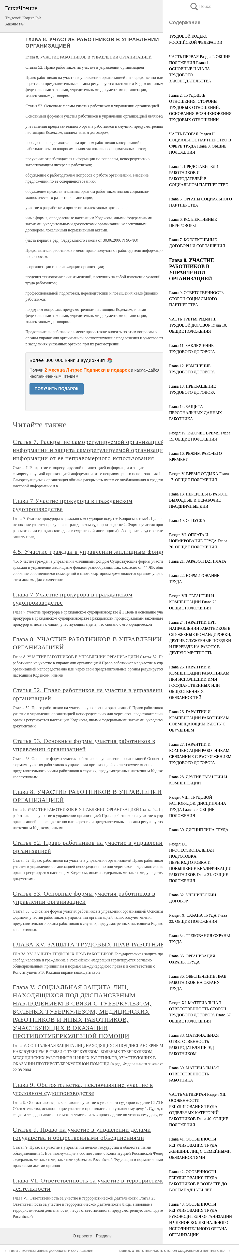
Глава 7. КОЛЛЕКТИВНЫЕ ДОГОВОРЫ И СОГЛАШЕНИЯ (51, 1251)
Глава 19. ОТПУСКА (187, 520)
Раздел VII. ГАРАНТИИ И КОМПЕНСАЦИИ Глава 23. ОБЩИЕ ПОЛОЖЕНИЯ (193, 602)
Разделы (104, 1236)
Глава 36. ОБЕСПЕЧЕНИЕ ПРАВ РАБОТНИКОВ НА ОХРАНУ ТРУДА (198, 982)
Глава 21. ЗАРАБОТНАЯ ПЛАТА (197, 561)
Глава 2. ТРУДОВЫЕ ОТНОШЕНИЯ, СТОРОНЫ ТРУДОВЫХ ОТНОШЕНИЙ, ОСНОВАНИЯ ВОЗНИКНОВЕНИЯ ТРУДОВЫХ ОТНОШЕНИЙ (200, 107)
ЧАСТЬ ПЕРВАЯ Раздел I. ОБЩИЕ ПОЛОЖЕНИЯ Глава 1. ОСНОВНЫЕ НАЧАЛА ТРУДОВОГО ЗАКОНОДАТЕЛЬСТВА (200, 68)
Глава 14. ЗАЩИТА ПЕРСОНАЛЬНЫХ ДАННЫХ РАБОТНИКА (195, 412)
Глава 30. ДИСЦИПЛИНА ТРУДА (198, 830)
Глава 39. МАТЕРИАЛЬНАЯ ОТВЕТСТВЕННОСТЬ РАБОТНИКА (194, 1074)
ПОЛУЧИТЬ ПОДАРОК (57, 389)
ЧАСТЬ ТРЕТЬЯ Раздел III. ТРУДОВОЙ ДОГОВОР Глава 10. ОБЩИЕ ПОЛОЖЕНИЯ (198, 325)
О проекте (82, 1236)
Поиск (200, 6)
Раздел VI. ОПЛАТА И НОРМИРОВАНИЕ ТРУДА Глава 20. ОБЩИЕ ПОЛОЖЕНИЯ (198, 541)
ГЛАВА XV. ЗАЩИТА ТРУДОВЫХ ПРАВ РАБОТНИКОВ (93, 944)
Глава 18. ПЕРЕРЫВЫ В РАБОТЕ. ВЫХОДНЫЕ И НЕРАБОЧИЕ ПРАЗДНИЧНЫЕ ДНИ (199, 500)
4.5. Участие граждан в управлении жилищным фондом (91, 551)
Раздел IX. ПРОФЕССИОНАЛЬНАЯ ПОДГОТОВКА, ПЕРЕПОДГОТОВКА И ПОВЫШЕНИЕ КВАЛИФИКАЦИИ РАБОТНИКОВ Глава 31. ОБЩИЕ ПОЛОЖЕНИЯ (200, 862)
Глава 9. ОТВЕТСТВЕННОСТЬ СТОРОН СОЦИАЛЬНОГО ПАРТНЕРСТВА (196, 298)
